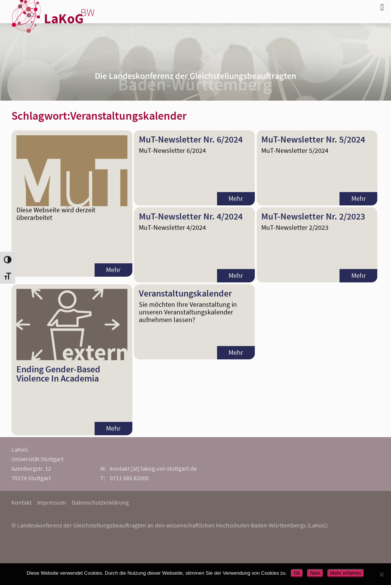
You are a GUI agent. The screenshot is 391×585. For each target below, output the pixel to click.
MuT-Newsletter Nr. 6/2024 (191, 139)
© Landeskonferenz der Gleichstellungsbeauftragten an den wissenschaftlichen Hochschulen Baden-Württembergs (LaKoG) (169, 525)
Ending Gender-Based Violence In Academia (58, 373)
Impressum (51, 502)
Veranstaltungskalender (185, 293)
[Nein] (381, 574)
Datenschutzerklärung (100, 502)
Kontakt (21, 502)
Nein (315, 573)
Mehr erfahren (346, 573)
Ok (297, 573)
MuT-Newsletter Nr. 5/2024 (313, 139)
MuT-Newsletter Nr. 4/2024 (191, 216)
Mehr (113, 269)
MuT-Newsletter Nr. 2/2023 (313, 216)
